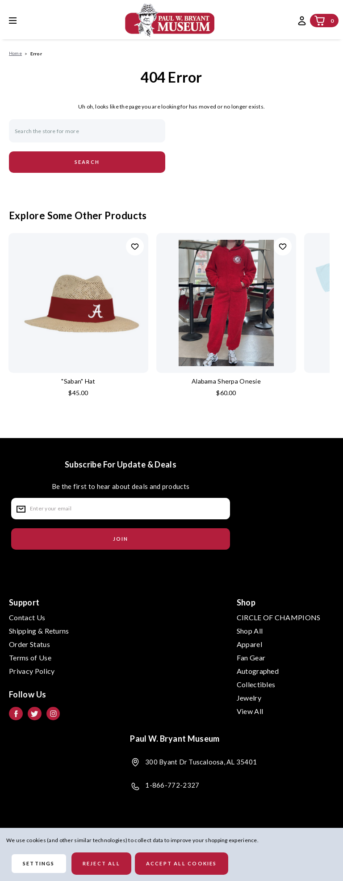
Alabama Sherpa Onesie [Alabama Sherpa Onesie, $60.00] (226, 381)
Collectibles (256, 684)
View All (250, 711)
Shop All (250, 630)
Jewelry (249, 697)
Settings (39, 863)
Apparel (249, 644)
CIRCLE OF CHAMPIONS (279, 617)
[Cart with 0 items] (319, 20)
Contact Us (27, 617)
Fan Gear (251, 657)
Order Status (29, 644)
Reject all (101, 863)
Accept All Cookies (181, 863)
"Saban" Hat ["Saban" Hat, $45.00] (78, 381)
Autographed (258, 671)
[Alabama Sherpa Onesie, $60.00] (226, 303)
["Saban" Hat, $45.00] (78, 303)
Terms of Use (30, 657)
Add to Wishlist (134, 246)
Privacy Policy (31, 671)
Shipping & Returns (39, 630)
